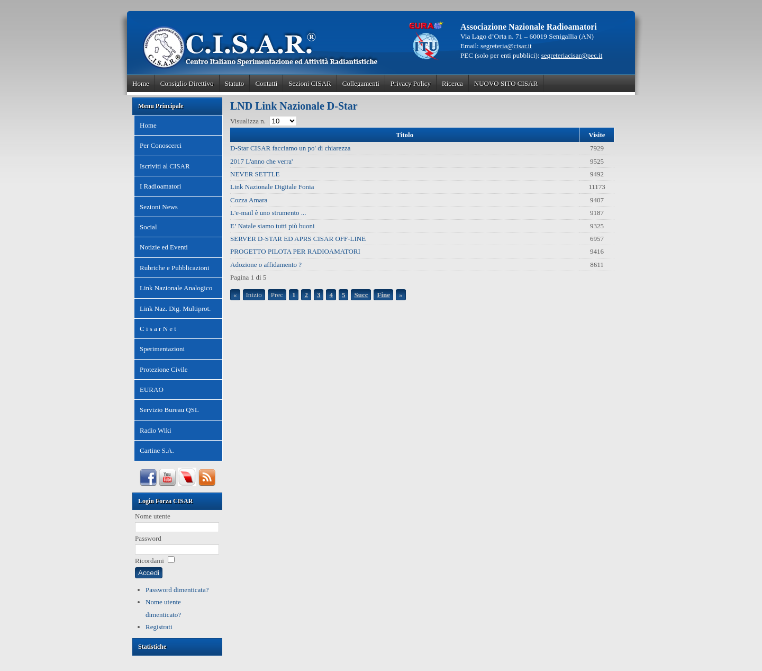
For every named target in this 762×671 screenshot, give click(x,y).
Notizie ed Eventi (164, 247)
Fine (383, 295)
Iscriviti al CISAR (165, 166)
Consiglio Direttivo (187, 83)
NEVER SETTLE (255, 174)
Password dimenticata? (177, 590)
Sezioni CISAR (309, 83)
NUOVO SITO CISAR (506, 83)
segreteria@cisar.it (506, 46)
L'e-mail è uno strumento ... (268, 213)
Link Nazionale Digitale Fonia (272, 187)
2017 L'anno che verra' (261, 161)
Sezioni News (159, 207)
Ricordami (149, 561)
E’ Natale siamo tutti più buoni (272, 226)
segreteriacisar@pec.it (572, 55)
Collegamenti (360, 83)
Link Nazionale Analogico (176, 288)
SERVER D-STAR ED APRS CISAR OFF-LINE (298, 239)
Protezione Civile (164, 369)
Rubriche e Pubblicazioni (174, 268)
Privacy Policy (411, 83)
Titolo (404, 135)
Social (148, 227)
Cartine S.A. (157, 450)
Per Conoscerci (161, 145)
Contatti (266, 83)
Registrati (159, 627)
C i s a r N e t (158, 329)
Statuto (234, 83)
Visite (596, 135)
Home (140, 83)
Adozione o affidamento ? (266, 265)
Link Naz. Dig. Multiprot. (175, 308)
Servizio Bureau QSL (169, 410)
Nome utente (152, 516)
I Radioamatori (160, 186)
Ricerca (452, 83)
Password (148, 538)
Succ (361, 295)
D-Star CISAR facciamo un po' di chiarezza (290, 148)
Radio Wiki (155, 430)
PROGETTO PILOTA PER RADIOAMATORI (295, 251)
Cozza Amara (248, 200)
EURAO (152, 389)
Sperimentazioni (162, 349)
